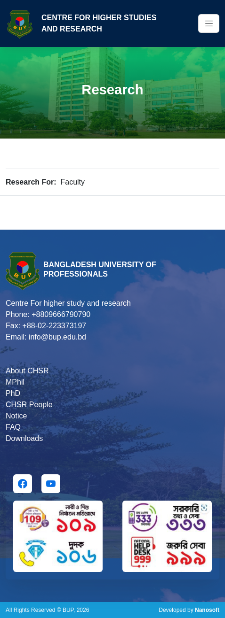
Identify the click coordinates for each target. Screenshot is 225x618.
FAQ (13, 427)
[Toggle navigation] (208, 23)
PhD (13, 393)
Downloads (24, 438)
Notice (16, 416)
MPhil (15, 382)
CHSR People (29, 405)
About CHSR (27, 371)
